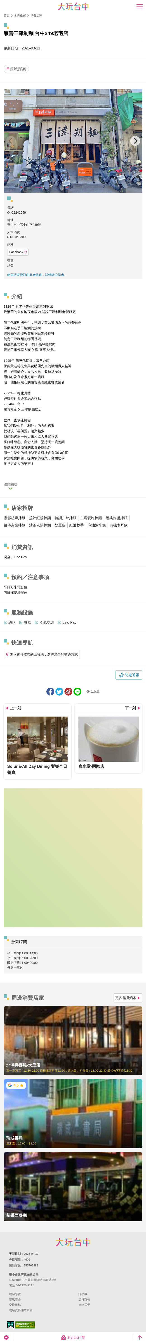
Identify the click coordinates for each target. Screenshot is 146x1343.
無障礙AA (25, 1325)
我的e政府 (10, 1324)
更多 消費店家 (127, 998)
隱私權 (82, 1294)
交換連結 (15, 1304)
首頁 (6, 15)
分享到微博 (68, 692)
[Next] (135, 141)
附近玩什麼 (73, 1337)
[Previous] (11, 141)
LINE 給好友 (77, 692)
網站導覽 (15, 1294)
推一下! (59, 692)
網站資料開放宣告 (21, 1310)
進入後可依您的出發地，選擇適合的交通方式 (42, 654)
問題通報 (132, 675)
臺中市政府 (73, 1242)
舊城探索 (16, 69)
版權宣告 (84, 1299)
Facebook (18, 252)
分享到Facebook (50, 692)
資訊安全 (15, 1299)
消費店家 (36, 15)
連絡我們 (84, 1304)
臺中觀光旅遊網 (73, 6)
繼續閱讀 (10, 484)
